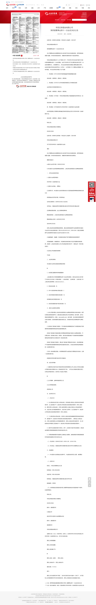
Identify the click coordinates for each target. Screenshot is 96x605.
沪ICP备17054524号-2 (49, 602)
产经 (45, 7)
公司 (38, 7)
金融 (32, 7)
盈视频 (51, 7)
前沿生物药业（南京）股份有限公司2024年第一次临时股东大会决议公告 (26, 64)
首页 (7, 7)
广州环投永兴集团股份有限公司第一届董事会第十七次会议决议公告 (26, 72)
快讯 (13, 7)
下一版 (37, 55)
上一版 (34, 55)
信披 (57, 7)
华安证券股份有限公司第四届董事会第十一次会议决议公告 (25, 62)
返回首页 (57, 19)
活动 (76, 7)
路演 (64, 7)
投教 (70, 7)
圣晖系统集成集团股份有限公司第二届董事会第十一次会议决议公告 (26, 59)
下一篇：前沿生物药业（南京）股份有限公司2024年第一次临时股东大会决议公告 (64, 585)
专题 (83, 7)
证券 (26, 7)
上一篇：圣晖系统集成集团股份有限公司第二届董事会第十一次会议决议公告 (63, 583)
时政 (20, 7)
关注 (89, 7)
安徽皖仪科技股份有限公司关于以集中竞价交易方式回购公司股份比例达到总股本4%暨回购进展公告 (26, 68)
